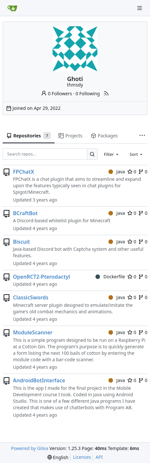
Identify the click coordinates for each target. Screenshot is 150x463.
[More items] (142, 136)
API (99, 457)
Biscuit (21, 241)
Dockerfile (110, 276)
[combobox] (111, 154)
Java (116, 171)
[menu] (58, 457)
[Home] (12, 8)
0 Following (88, 93)
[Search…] (92, 154)
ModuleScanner (33, 332)
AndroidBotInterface (39, 380)
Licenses (82, 457)
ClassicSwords (30, 297)
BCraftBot (25, 213)
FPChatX (23, 171)
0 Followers (56, 93)
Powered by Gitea (29, 448)
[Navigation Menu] (140, 8)
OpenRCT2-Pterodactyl (41, 276)
